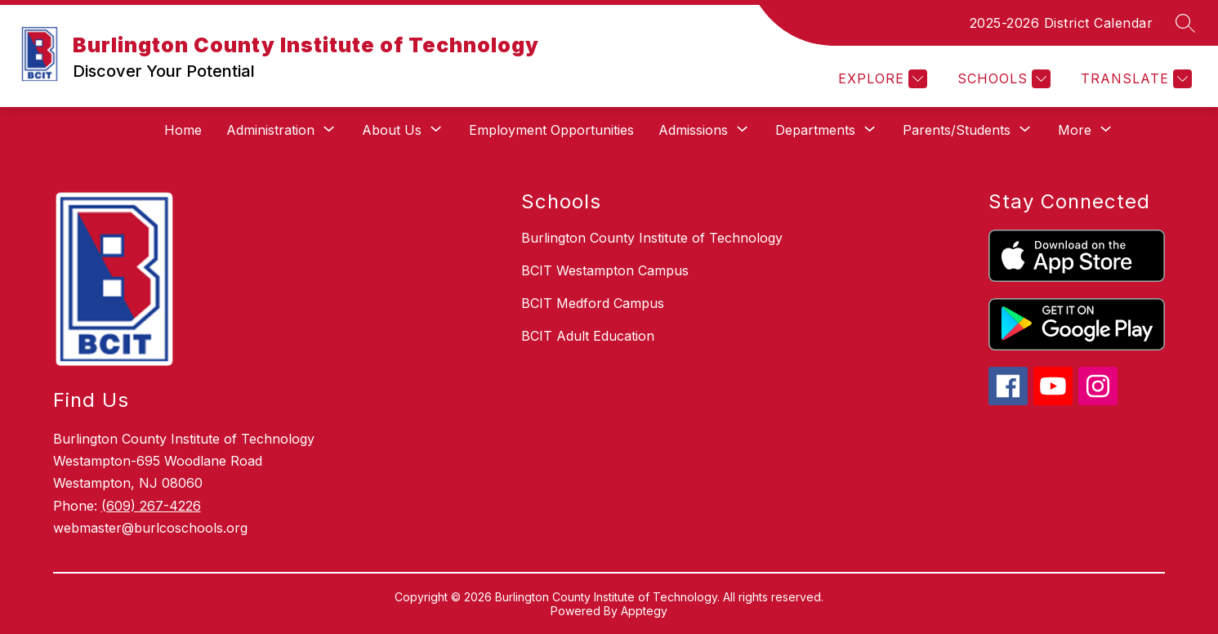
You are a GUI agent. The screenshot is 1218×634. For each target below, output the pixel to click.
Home (183, 130)
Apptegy (644, 611)
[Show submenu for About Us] (392, 130)
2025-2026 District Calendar (1061, 23)
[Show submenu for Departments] (815, 130)
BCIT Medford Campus (592, 303)
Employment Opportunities (551, 130)
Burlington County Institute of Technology (652, 238)
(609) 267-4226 (151, 506)
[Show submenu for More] (1074, 130)
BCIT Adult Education (587, 336)
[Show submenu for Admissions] (693, 130)
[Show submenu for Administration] (270, 130)
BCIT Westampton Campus (605, 270)
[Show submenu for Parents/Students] (957, 130)
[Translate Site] (1134, 79)
